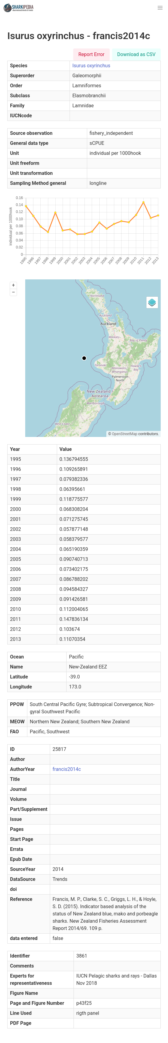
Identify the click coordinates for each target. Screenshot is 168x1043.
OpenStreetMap (124, 434)
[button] (160, 8)
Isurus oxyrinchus (91, 65)
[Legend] (152, 302)
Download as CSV (136, 54)
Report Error (91, 54)
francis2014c (67, 769)
